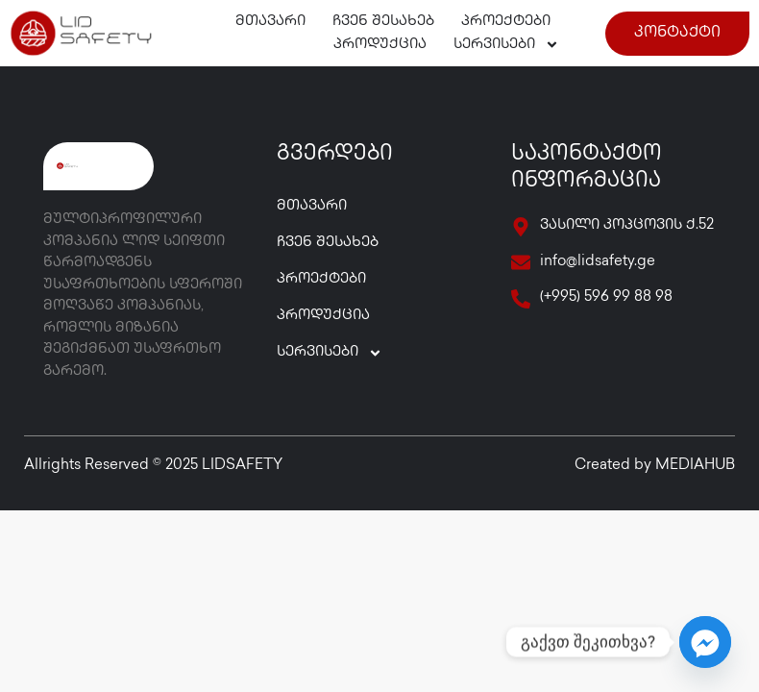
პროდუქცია (380, 45)
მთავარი (270, 22)
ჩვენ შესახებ (383, 22)
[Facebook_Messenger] (705, 642)
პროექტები (506, 22)
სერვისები (506, 45)
